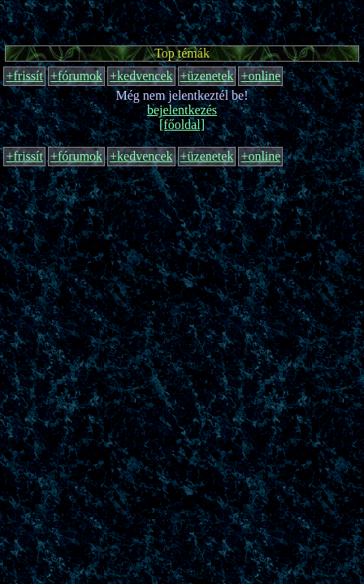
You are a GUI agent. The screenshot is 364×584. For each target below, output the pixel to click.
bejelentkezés (182, 110)
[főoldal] (182, 124)
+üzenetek (207, 76)
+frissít (24, 76)
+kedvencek (141, 76)
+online (260, 76)
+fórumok (76, 76)
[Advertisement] (182, 20)
